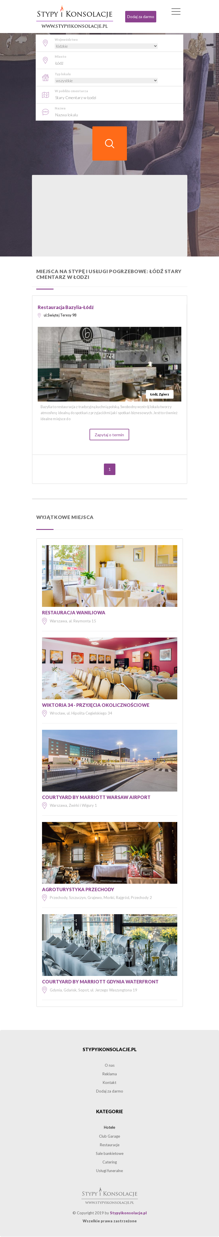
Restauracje (109, 1145)
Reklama (109, 1074)
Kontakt (109, 1082)
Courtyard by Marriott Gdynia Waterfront (100, 982)
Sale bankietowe (109, 1153)
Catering (109, 1162)
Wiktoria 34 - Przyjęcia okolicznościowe (95, 705)
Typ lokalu (63, 74)
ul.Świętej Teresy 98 (60, 315)
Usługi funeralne (109, 1171)
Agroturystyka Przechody (78, 889)
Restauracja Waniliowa (73, 612)
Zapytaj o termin (109, 435)
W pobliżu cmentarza (71, 91)
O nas (110, 1065)
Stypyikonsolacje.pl (110, 1049)
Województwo (66, 39)
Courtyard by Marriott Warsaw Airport (96, 797)
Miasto (60, 56)
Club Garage (109, 1136)
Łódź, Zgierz (159, 394)
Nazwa (60, 108)
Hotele (109, 1127)
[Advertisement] (110, 216)
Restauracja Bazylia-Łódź (66, 307)
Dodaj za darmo (140, 16)
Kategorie (109, 1111)
